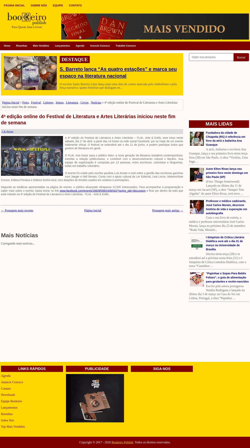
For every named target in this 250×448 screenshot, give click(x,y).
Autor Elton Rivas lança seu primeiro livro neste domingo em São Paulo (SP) (227, 173)
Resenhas (21, 45)
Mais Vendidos (41, 45)
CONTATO (75, 5)
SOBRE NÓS (39, 5)
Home (7, 45)
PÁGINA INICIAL (14, 5)
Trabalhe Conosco (126, 45)
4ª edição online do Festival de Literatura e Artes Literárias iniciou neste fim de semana (88, 120)
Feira (25, 102)
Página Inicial (10, 102)
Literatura (72, 102)
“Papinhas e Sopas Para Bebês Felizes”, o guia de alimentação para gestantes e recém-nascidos (227, 277)
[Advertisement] (92, 274)
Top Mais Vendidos (13, 426)
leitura (60, 102)
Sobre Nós (7, 420)
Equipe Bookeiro (11, 401)
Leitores (48, 102)
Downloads (8, 394)
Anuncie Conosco (100, 45)
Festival (36, 102)
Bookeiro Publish (122, 442)
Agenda (80, 45)
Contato (6, 388)
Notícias (96, 102)
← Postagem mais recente (17, 210)
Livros (84, 102)
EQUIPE (58, 5)
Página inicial (92, 210)
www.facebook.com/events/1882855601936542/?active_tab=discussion (103, 190)
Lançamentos (62, 45)
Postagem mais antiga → (167, 210)
